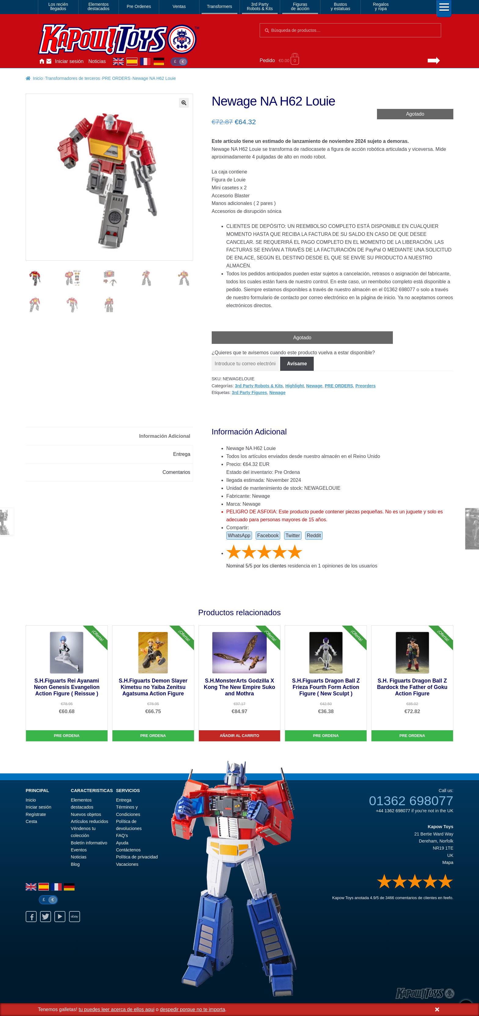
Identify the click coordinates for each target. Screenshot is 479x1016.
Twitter (293, 535)
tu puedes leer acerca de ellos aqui (116, 1009)
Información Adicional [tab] (164, 436)
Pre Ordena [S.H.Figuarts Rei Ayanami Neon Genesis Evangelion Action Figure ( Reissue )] (66, 736)
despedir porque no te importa (192, 1009)
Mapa (447, 862)
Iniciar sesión (69, 61)
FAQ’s (122, 835)
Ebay (74, 916)
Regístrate (36, 814)
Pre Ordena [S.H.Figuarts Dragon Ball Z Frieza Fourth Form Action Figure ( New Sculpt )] (326, 736)
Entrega (123, 800)
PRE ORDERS (116, 78)
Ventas (179, 6)
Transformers (219, 6)
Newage (314, 385)
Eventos (79, 849)
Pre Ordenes (139, 6)
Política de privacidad (137, 856)
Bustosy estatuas (340, 6)
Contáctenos (49, 61)
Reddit (314, 535)
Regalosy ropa (381, 6)
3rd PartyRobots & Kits (260, 6)
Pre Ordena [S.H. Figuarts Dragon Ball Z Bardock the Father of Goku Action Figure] (412, 736)
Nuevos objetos (86, 814)
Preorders (365, 385)
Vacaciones (127, 864)
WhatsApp (239, 535)
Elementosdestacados (99, 6)
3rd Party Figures (249, 392)
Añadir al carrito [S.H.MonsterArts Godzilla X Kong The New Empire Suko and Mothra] (239, 736)
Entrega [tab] (181, 454)
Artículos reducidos (89, 821)
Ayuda (122, 842)
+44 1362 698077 (393, 810)
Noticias (97, 61)
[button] (184, 103)
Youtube (59, 916)
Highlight (294, 385)
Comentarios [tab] (176, 472)
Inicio (41, 61)
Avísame (297, 363)
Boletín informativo (89, 842)
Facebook (268, 535)
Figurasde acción (300, 6)
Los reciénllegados (58, 6)
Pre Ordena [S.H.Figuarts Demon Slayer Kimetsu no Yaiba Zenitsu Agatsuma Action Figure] (153, 736)
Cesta (31, 821)
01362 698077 (411, 800)
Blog (75, 864)
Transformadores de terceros (72, 78)
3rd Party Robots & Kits (259, 385)
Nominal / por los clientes (256, 565)
